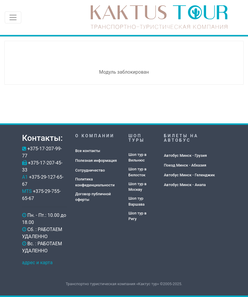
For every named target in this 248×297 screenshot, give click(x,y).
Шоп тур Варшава (137, 201)
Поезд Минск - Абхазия (185, 165)
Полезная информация (96, 160)
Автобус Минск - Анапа (185, 185)
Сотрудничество (90, 170)
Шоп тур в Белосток (138, 172)
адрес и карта (37, 262)
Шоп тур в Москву (138, 187)
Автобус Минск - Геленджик (189, 175)
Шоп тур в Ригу (138, 216)
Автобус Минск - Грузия (185, 155)
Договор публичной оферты (93, 197)
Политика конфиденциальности (95, 182)
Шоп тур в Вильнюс (138, 157)
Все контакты (87, 150)
